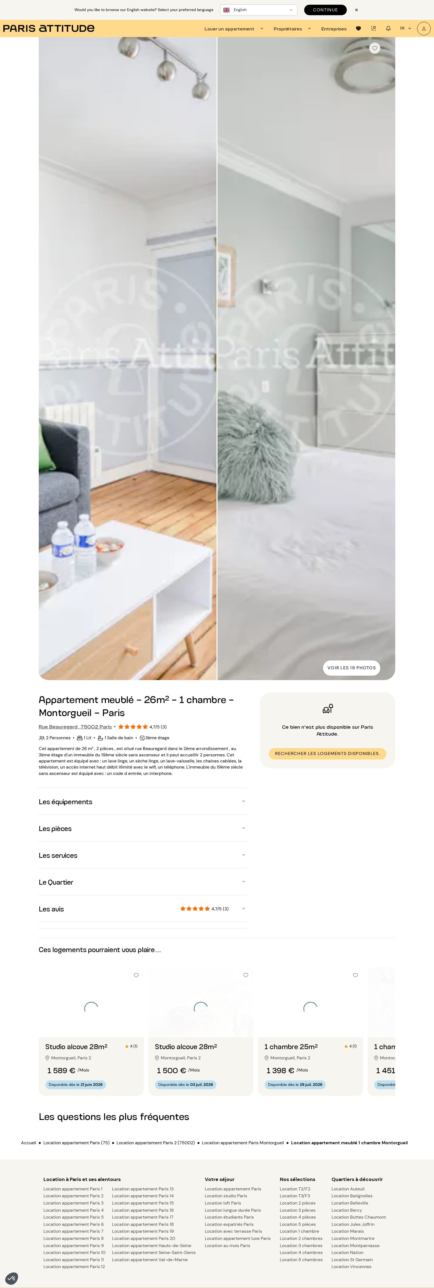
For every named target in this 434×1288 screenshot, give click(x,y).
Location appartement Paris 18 (143, 1224)
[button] (11, 1278)
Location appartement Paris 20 (143, 1238)
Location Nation (347, 1252)
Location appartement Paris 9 (73, 1245)
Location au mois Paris (227, 1245)
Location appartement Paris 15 (143, 1203)
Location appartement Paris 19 (143, 1231)
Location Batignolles (352, 1196)
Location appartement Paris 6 (73, 1224)
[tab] (234, 28)
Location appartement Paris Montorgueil (243, 1143)
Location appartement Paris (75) (76, 1143)
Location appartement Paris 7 (73, 1231)
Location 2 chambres (301, 1238)
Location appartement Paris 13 (143, 1189)
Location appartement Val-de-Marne (150, 1260)
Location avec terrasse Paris (233, 1231)
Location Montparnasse (355, 1245)
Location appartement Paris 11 (73, 1260)
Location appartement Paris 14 (143, 1196)
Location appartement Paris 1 (72, 1189)
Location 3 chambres (301, 1245)
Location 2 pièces (298, 1203)
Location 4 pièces (298, 1217)
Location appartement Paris (233, 1189)
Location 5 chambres (301, 1260)
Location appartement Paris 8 (73, 1238)
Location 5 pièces (298, 1224)
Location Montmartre (353, 1238)
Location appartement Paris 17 (143, 1217)
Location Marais (348, 1231)
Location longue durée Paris (233, 1210)
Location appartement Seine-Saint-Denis (154, 1252)
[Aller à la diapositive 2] (91, 1026)
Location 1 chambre (299, 1231)
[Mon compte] (424, 28)
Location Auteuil (348, 1189)
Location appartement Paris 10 (74, 1252)
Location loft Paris (223, 1203)
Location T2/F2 (295, 1189)
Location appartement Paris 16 (143, 1210)
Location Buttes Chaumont (359, 1217)
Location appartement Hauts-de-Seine (151, 1245)
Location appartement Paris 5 (73, 1217)
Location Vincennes (351, 1266)
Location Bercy (347, 1210)
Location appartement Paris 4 (73, 1210)
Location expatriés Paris (229, 1224)
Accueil (28, 1143)
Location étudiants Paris (229, 1217)
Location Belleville (350, 1203)
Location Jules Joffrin (353, 1224)
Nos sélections (297, 1179)
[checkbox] (374, 48)
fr (406, 28)
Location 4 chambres (301, 1252)
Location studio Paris (226, 1196)
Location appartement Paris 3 (73, 1203)
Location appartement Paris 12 (74, 1266)
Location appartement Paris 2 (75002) (156, 1143)
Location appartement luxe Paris (238, 1238)
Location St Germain (352, 1260)
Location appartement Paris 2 (73, 1196)
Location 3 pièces (298, 1210)
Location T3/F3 (295, 1196)
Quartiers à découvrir (357, 1179)
